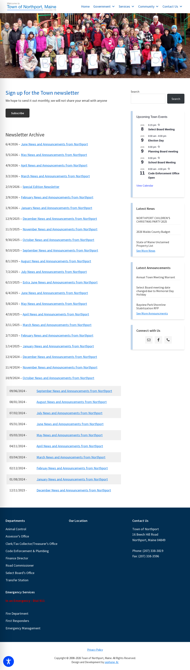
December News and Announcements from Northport (60, 218)
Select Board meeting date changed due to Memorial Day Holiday (155, 291)
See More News (145, 250)
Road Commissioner (20, 565)
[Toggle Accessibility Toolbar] (8, 661)
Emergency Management (23, 628)
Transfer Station (17, 580)
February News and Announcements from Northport (57, 197)
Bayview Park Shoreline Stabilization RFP (151, 306)
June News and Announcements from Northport (54, 144)
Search (135, 91)
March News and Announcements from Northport (55, 176)
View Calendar (144, 185)
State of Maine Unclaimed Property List (152, 243)
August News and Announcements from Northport (56, 261)
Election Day (156, 140)
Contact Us (173, 6)
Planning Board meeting (163, 151)
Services (127, 6)
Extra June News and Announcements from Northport (60, 282)
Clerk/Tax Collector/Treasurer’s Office (31, 544)
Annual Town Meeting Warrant (155, 277)
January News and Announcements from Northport (56, 208)
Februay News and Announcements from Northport (72, 468)
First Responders (17, 621)
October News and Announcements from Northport (58, 240)
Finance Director (17, 558)
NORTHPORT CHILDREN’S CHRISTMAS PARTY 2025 (153, 219)
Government (104, 6)
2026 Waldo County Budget (153, 232)
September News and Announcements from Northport (60, 250)
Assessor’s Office (17, 536)
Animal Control (16, 529)
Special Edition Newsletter (41, 187)
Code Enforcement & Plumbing (27, 551)
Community (148, 6)
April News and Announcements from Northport (54, 165)
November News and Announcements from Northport (60, 229)
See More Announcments (152, 313)
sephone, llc (112, 662)
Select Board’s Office (20, 573)
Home (85, 6)
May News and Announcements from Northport (54, 155)
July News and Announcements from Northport (54, 272)
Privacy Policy (95, 649)
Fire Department (17, 613)
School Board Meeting (162, 162)
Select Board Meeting (161, 129)
